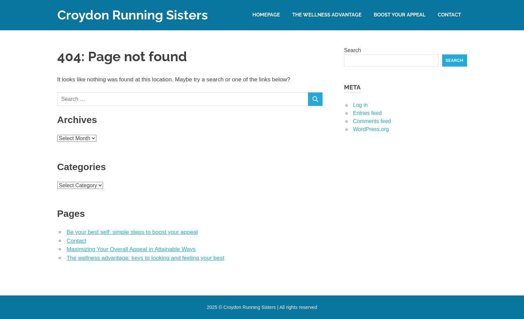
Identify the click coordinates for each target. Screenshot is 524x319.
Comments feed (372, 121)
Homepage (266, 15)
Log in (360, 105)
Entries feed (367, 113)
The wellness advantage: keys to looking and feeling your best (145, 258)
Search (352, 50)
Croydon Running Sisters (132, 15)
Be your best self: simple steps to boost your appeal (132, 232)
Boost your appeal (400, 15)
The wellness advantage (327, 15)
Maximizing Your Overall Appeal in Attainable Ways (131, 249)
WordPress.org (371, 129)
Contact (449, 15)
